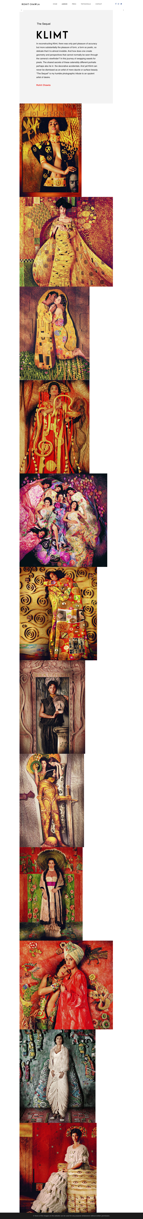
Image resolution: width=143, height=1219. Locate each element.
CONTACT (98, 4)
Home (55, 4)
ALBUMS (64, 4)
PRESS (74, 4)
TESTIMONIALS (86, 4)
